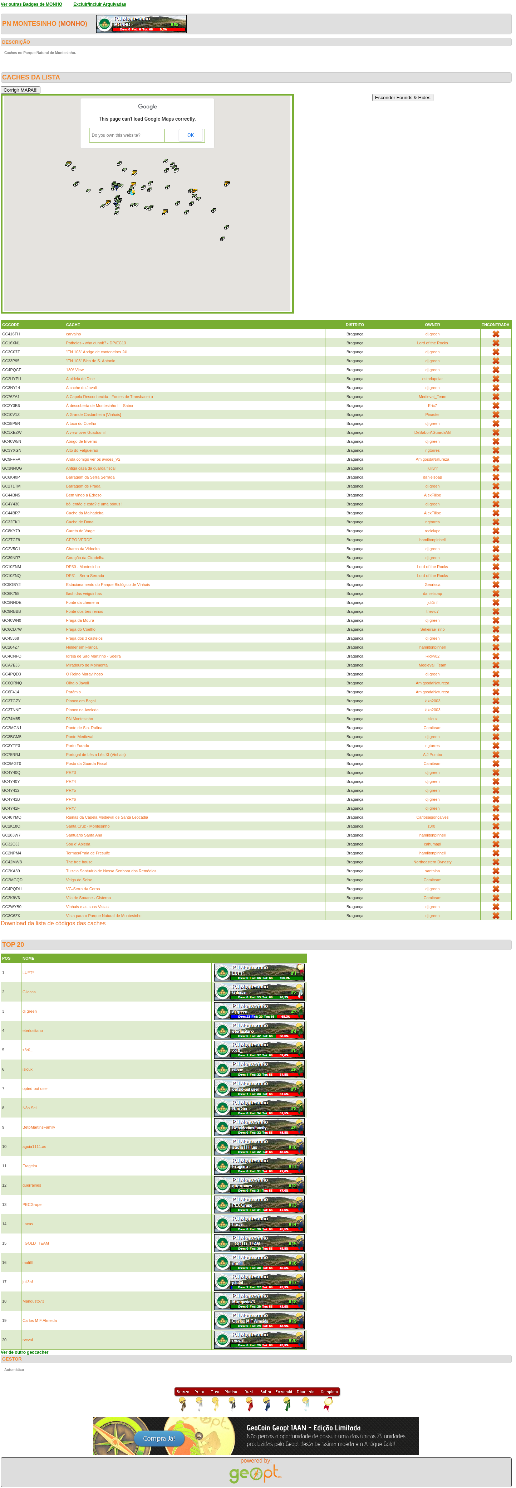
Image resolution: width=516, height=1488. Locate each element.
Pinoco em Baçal (81, 701)
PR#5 (71, 790)
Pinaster (432, 414)
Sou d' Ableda (78, 844)
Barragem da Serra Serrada (90, 477)
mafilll (28, 1262)
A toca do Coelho (81, 423)
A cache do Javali (81, 388)
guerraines (32, 1185)
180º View (75, 370)
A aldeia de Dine (80, 379)
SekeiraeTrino (433, 629)
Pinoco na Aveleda (82, 710)
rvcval (28, 1340)
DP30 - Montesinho (83, 566)
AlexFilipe (432, 495)
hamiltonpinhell (432, 540)
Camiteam (433, 728)
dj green (433, 334)
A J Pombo (432, 754)
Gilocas (29, 992)
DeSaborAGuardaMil (432, 432)
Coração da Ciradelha (85, 558)
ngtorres (432, 450)
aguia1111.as (34, 1146)
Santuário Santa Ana (84, 835)
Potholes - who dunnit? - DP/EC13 (96, 343)
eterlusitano (33, 1030)
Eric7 (432, 405)
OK (190, 135)
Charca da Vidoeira (83, 549)
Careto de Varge (80, 531)
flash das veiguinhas (84, 593)
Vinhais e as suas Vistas (87, 907)
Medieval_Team (432, 396)
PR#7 (71, 808)
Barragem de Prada (83, 486)
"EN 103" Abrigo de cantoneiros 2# (96, 352)
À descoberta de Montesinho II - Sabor (99, 405)
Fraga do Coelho (80, 629)
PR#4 (71, 781)
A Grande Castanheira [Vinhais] (93, 414)
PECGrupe (32, 1204)
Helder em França (82, 647)
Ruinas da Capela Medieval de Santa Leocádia (107, 817)
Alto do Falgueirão (82, 450)
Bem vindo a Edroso (84, 495)
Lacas (28, 1224)
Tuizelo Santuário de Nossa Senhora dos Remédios (111, 871)
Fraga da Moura (80, 620)
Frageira (30, 1166)
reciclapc (432, 531)
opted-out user (35, 1088)
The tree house (79, 862)
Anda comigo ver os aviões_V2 (93, 459)
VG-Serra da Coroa (83, 889)
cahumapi (432, 844)
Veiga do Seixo (79, 880)
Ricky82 (432, 656)
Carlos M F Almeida (40, 1320)
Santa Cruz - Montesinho (88, 826)
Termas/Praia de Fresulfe (88, 853)
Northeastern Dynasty (432, 862)
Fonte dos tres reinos (84, 611)
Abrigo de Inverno (81, 441)
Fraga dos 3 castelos (84, 638)
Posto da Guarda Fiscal (86, 763)
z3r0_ (433, 826)
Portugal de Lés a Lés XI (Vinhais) (96, 754)
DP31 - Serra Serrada (85, 575)
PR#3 (71, 772)
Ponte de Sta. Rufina (84, 728)
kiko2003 (433, 701)
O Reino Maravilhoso (84, 674)
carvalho (73, 334)
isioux (433, 719)
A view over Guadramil (85, 432)
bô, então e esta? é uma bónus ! (94, 504)
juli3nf (432, 468)
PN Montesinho (79, 719)
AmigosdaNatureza (432, 459)
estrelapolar (432, 379)
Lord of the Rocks (432, 343)
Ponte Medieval (79, 737)
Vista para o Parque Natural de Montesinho (104, 915)
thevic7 (432, 611)
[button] (132, 192)
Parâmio (73, 692)
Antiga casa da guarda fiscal (91, 468)
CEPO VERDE (79, 540)
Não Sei (29, 1108)
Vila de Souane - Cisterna (88, 898)
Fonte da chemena (82, 602)
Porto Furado (77, 745)
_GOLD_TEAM (36, 1243)
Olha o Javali (77, 683)
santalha (432, 871)
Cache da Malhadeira (85, 513)
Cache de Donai (80, 522)
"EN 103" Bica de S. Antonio (90, 361)
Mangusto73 (33, 1301)
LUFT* (28, 972)
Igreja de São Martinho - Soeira (93, 656)
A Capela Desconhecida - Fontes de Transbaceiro (109, 396)
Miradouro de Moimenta (87, 665)
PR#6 (71, 799)
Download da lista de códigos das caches (53, 923)
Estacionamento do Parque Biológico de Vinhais (108, 584)
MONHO (72, 23)
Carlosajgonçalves (433, 817)
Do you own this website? (116, 135)
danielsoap (432, 477)
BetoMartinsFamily (39, 1127)
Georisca (433, 584)
